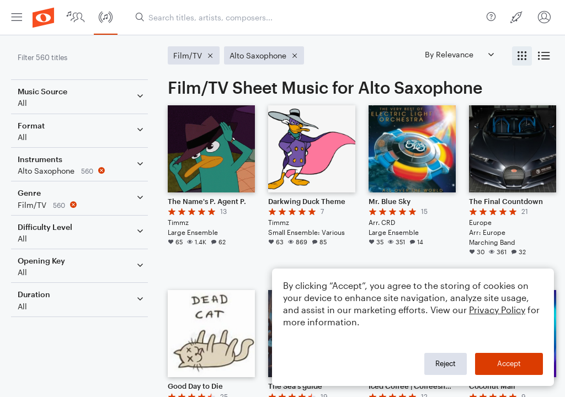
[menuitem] (16, 17)
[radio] (522, 56)
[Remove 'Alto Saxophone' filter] (82, 170)
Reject (445, 363)
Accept (509, 363)
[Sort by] (459, 54)
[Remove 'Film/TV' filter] (82, 205)
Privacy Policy (497, 309)
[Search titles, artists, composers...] (306, 17)
